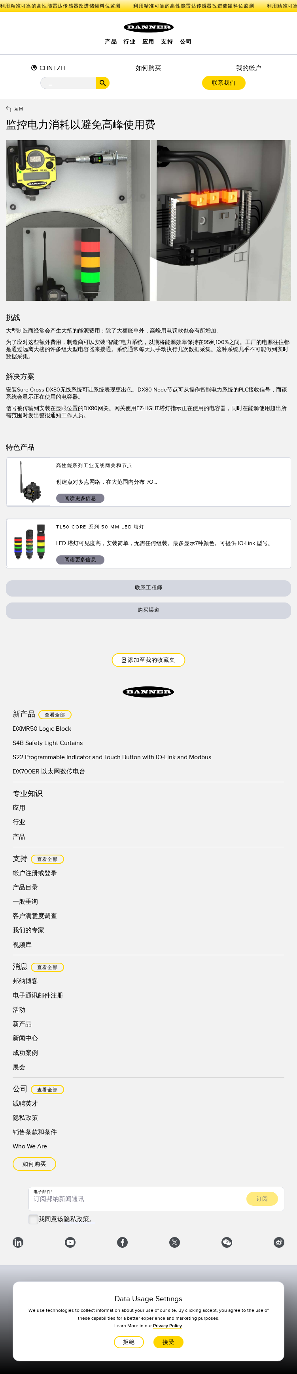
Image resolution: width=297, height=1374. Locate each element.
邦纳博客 (25, 981)
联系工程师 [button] (149, 588)
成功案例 (25, 1053)
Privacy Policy (167, 1326)
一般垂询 (25, 902)
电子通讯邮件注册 (38, 996)
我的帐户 (248, 68)
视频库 (22, 945)
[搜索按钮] (103, 83)
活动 (19, 1010)
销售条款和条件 (35, 1132)
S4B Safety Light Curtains (48, 743)
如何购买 (148, 68)
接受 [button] (168, 1342)
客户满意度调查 (35, 916)
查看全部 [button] (55, 715)
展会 (19, 1067)
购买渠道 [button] (149, 610)
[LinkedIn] (18, 1243)
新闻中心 (25, 1038)
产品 (111, 42)
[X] (174, 1243)
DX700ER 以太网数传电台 (49, 771)
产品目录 (25, 887)
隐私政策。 (79, 1219)
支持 (167, 42)
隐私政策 (25, 1118)
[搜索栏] (75, 83)
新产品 (22, 1024)
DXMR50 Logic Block (42, 729)
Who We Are (30, 1146)
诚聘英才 (25, 1104)
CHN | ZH (52, 68)
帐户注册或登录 (35, 873)
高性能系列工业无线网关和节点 (94, 465)
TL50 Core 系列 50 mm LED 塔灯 (100, 527)
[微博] (279, 1243)
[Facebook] (122, 1243)
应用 (148, 42)
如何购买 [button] (34, 1164)
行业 (129, 42)
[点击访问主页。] (148, 27)
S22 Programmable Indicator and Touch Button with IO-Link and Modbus (112, 757)
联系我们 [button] (224, 83)
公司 (186, 42)
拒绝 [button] (128, 1342)
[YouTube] (70, 1243)
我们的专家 (28, 930)
